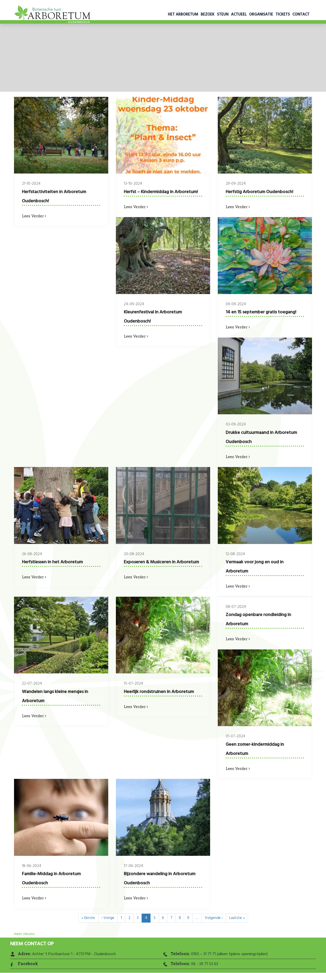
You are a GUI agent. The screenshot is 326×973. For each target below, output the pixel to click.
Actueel (239, 14)
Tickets (283, 14)
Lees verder (34, 215)
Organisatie (261, 14)
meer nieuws (24, 934)
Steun (222, 14)
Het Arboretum (183, 14)
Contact (300, 14)
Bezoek (207, 14)
